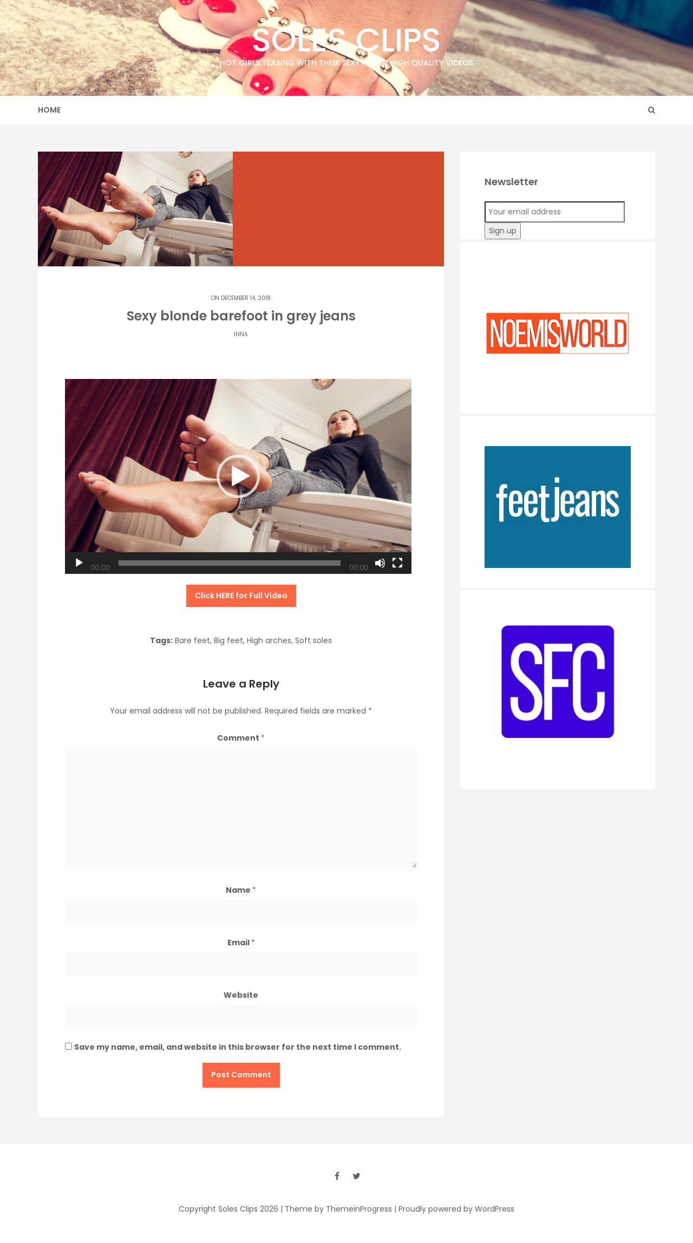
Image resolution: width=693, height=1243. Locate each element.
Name (241, 890)
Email (241, 942)
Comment (241, 737)
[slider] (230, 563)
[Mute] (380, 563)
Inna (241, 334)
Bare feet (192, 640)
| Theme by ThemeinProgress (336, 1208)
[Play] (79, 563)
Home (49, 109)
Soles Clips (346, 43)
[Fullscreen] (397, 563)
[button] (238, 476)
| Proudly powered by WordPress (454, 1208)
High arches (269, 640)
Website (241, 995)
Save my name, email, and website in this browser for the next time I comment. (237, 1047)
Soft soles (313, 640)
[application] (238, 476)
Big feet (228, 640)
